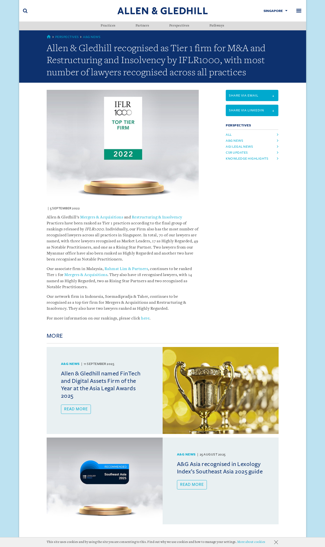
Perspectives (179, 25)
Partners (142, 25)
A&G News (91, 37)
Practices (108, 25)
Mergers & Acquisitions (101, 217)
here (145, 318)
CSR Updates (237, 152)
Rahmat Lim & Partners (126, 269)
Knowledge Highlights (247, 158)
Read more (76, 409)
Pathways (216, 25)
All (229, 134)
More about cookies (251, 542)
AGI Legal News (239, 146)
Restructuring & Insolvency (157, 217)
